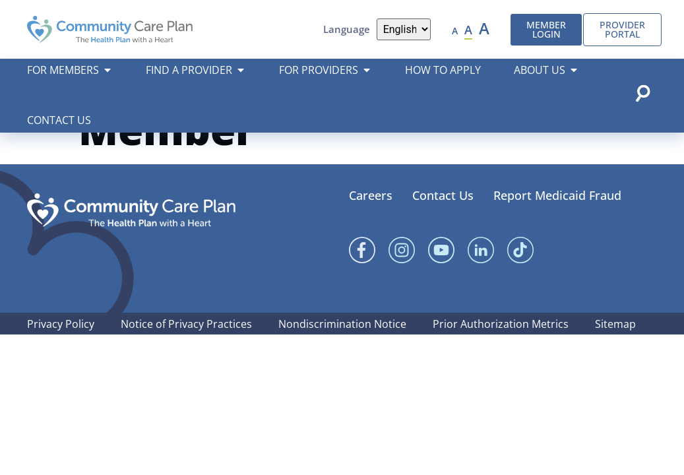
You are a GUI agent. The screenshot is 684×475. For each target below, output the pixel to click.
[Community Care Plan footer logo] (131, 243)
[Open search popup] (642, 93)
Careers (370, 228)
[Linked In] (481, 283)
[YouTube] (441, 283)
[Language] (404, 29)
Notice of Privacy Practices (186, 357)
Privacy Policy (60, 357)
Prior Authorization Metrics (501, 357)
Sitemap (615, 357)
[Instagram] (402, 283)
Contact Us (443, 228)
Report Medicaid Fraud (557, 228)
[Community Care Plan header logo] (110, 29)
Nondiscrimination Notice (342, 357)
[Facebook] (362, 283)
